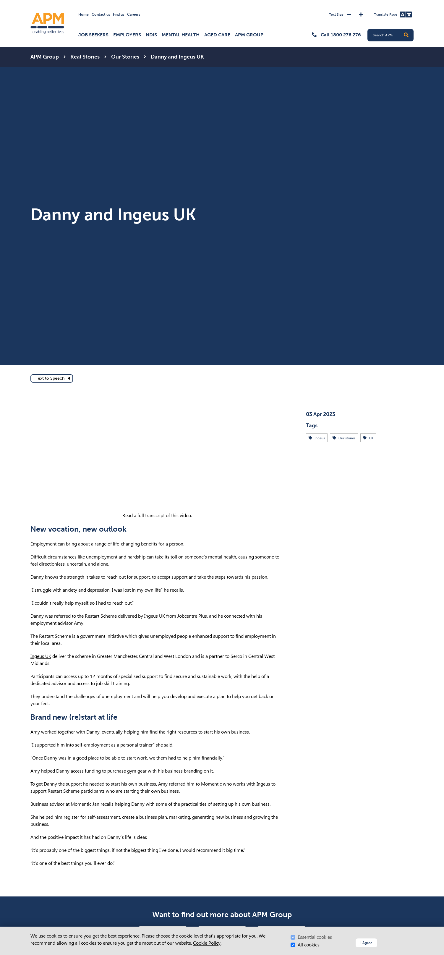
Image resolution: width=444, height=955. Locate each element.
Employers (127, 35)
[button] (406, 35)
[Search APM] (393, 35)
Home (83, 14)
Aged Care (217, 35)
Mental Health (181, 35)
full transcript (151, 515)
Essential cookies (315, 937)
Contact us (101, 14)
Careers (133, 14)
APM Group (249, 35)
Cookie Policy (207, 943)
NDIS (151, 35)
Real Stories (85, 57)
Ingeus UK (40, 656)
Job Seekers (93, 35)
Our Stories (125, 57)
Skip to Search (29, 2)
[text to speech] (51, 378)
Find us (118, 14)
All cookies (309, 945)
